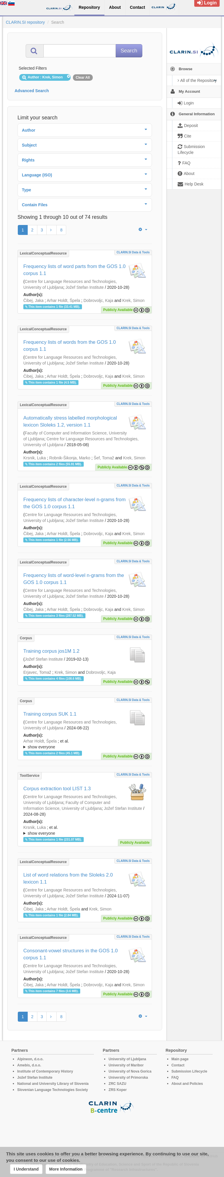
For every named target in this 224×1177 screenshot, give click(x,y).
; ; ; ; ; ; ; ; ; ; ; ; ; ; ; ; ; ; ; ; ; (84, 744)
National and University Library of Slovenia (53, 1084)
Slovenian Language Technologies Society (52, 1090)
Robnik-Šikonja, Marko (69, 458)
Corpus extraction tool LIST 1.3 (57, 788)
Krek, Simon (133, 300)
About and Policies (187, 1084)
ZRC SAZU (117, 1084)
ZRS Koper (117, 1090)
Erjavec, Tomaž (37, 672)
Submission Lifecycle (189, 1071)
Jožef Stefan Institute (85, 287)
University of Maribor (126, 1065)
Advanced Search (32, 90)
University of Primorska (128, 1077)
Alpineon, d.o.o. (30, 1059)
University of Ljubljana (127, 1059)
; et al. (84, 744)
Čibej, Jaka (33, 300)
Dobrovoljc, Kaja (98, 300)
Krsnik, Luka (34, 458)
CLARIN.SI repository (25, 22)
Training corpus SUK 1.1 (49, 714)
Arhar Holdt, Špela (63, 300)
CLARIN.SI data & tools (133, 252)
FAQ (175, 1077)
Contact (178, 1065)
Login (207, 2)
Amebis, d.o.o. (29, 1065)
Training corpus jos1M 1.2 (51, 651)
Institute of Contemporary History (45, 1071)
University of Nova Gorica (129, 1071)
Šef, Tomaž (104, 458)
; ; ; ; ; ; (84, 830)
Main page (180, 1059)
